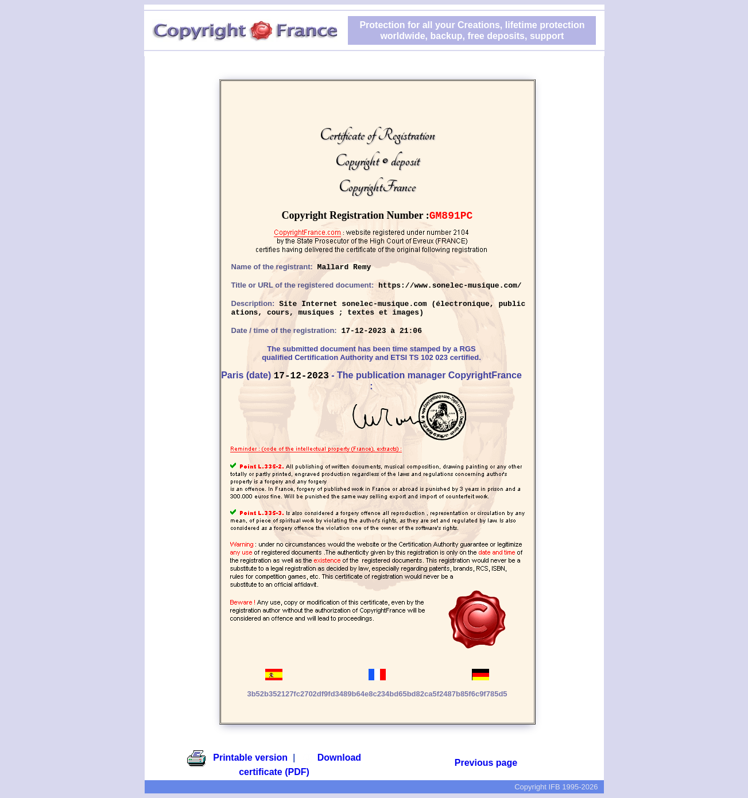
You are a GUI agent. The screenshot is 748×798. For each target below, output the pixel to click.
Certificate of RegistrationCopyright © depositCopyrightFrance (377, 161)
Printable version (250, 757)
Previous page (486, 763)
